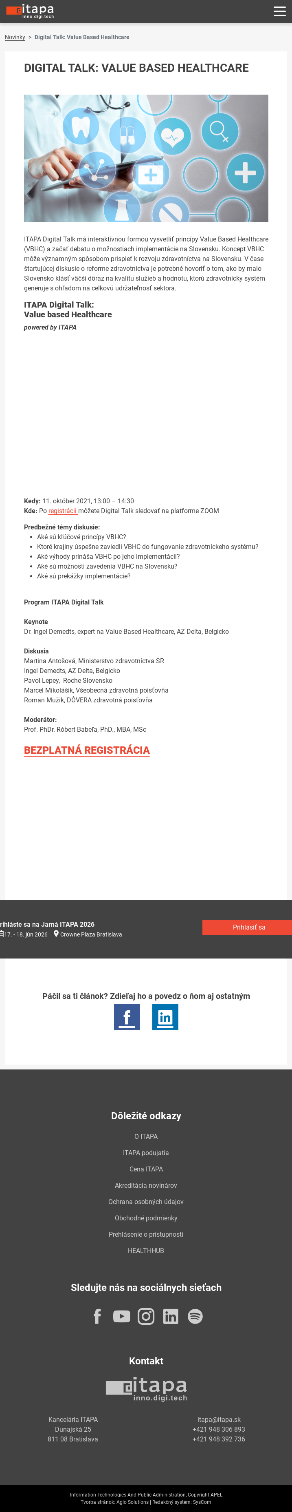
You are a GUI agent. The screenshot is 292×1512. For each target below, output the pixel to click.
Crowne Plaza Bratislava (91, 934)
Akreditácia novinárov (146, 1185)
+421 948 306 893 (219, 1429)
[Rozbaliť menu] (280, 12)
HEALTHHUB (146, 1251)
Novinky (15, 37)
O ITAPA (146, 1136)
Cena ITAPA (146, 1169)
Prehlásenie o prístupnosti (146, 1234)
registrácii (63, 511)
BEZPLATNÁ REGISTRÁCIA (87, 750)
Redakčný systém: (172, 1502)
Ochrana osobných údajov (146, 1202)
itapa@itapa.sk (219, 1419)
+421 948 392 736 (219, 1439)
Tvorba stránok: (98, 1502)
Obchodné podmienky (146, 1218)
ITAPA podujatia (146, 1153)
